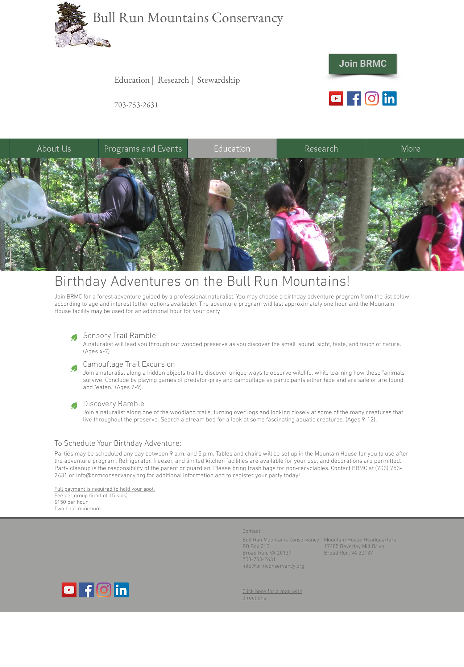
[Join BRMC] (363, 64)
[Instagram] (372, 98)
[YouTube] (336, 98)
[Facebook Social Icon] (86, 589)
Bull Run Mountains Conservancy (187, 17)
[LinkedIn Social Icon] (389, 98)
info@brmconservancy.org (110, 475)
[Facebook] (354, 98)
